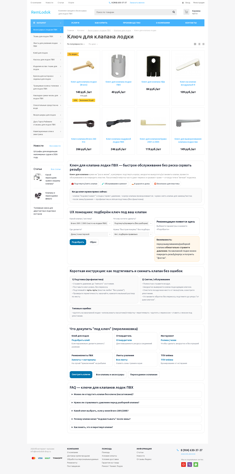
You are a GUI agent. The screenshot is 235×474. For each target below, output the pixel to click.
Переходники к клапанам (143, 374)
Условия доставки (110, 459)
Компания (73, 449)
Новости (141, 456)
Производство (131, 23)
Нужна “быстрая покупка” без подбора (131, 229)
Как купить (101, 23)
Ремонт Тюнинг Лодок (112, 466)
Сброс (93, 242)
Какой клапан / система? (81, 219)
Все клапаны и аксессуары (110, 374)
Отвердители (124, 340)
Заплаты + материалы (84, 360)
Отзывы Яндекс (144, 459)
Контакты (191, 23)
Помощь (107, 449)
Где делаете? (76, 229)
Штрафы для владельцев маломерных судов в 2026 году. (45, 154)
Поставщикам (73, 466)
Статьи (140, 452)
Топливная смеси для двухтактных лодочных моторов (45, 211)
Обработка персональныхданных (82, 459)
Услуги (75, 23)
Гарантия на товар (110, 463)
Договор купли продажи (78, 456)
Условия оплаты (109, 456)
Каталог (41, 23)
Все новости (55, 146)
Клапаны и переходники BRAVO (52, 196)
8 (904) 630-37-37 (119, 2)
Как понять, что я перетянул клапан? (93, 427)
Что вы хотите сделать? (124, 219)
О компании (163, 23)
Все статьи (56, 169)
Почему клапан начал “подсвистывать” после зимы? (102, 419)
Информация (144, 449)
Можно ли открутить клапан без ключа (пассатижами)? (104, 394)
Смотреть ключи (81, 374)
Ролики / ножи (168, 340)
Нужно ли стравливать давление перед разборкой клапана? (106, 402)
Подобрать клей (81, 340)
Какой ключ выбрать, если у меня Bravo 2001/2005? (101, 411)
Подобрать (78, 242)
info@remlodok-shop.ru (41, 451)
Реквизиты (72, 463)
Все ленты (122, 360)
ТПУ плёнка (167, 360)
